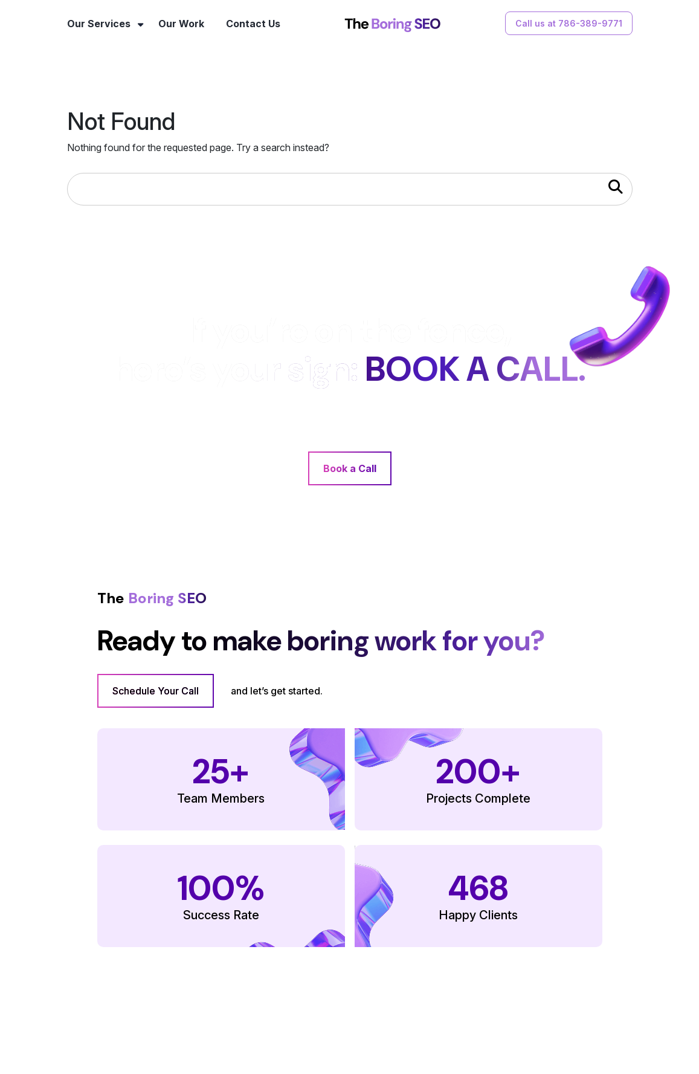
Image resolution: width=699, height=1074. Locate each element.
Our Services (98, 24)
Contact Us (253, 24)
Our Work (181, 24)
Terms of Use (423, 1031)
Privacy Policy (493, 1031)
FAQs (369, 1031)
